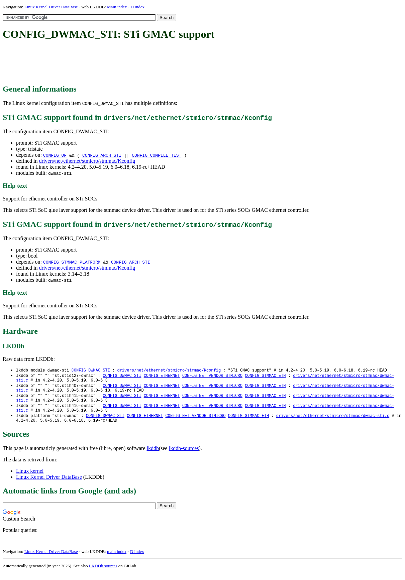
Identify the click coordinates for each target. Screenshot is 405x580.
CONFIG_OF (55, 155)
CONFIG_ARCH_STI (101, 155)
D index (137, 6)
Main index (117, 6)
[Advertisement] (124, 63)
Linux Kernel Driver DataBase (51, 6)
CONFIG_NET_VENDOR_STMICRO (212, 376)
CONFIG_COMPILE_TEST (156, 155)
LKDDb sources (103, 572)
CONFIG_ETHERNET (162, 376)
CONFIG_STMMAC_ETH (265, 376)
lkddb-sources (184, 455)
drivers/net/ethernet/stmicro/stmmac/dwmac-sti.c (332, 421)
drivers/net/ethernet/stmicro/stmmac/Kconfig (87, 161)
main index (116, 558)
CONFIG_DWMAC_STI (91, 370)
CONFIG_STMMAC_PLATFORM (72, 262)
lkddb (153, 455)
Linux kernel (29, 478)
